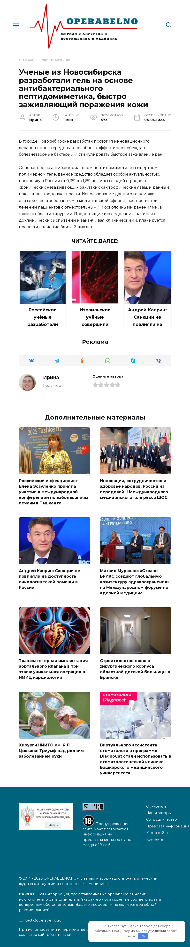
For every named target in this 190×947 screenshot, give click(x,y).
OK (142, 936)
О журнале (156, 803)
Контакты (155, 836)
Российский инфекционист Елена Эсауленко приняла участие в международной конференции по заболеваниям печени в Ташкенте (53, 491)
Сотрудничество (161, 817)
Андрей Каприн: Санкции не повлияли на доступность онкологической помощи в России (49, 578)
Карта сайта (157, 830)
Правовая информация (167, 823)
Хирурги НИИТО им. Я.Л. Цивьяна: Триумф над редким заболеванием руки (51, 748)
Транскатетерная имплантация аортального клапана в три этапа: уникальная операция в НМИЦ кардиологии (53, 667)
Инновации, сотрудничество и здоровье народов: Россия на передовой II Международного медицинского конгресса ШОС (134, 488)
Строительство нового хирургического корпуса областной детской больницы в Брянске (135, 667)
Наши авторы (158, 810)
